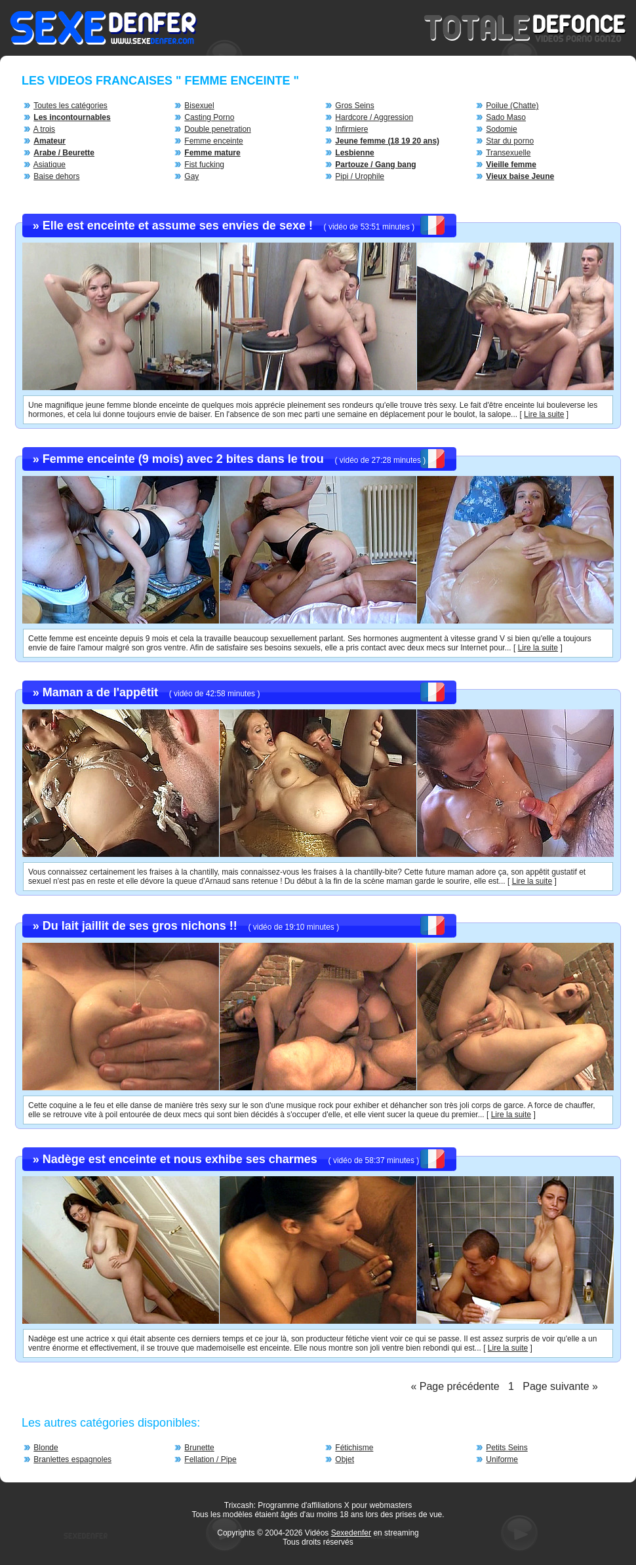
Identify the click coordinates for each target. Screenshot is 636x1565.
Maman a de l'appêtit (100, 692)
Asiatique (49, 164)
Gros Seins (354, 105)
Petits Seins (506, 1447)
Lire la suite (544, 414)
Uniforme (502, 1459)
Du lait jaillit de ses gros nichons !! (140, 925)
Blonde (45, 1447)
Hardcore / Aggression (374, 117)
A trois (44, 129)
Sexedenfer (351, 1532)
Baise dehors (56, 176)
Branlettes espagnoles (72, 1459)
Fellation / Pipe (210, 1459)
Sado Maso (506, 117)
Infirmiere (351, 129)
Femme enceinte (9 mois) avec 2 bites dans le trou (183, 459)
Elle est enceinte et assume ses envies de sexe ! (178, 225)
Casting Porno (209, 117)
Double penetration (217, 129)
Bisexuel (199, 105)
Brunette (199, 1447)
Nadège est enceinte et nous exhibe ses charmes (180, 1159)
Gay (191, 176)
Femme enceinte (213, 141)
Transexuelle (508, 152)
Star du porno (510, 141)
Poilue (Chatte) (512, 105)
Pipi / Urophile (359, 176)
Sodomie (501, 129)
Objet (344, 1459)
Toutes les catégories (70, 105)
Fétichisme (354, 1447)
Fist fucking (204, 164)
